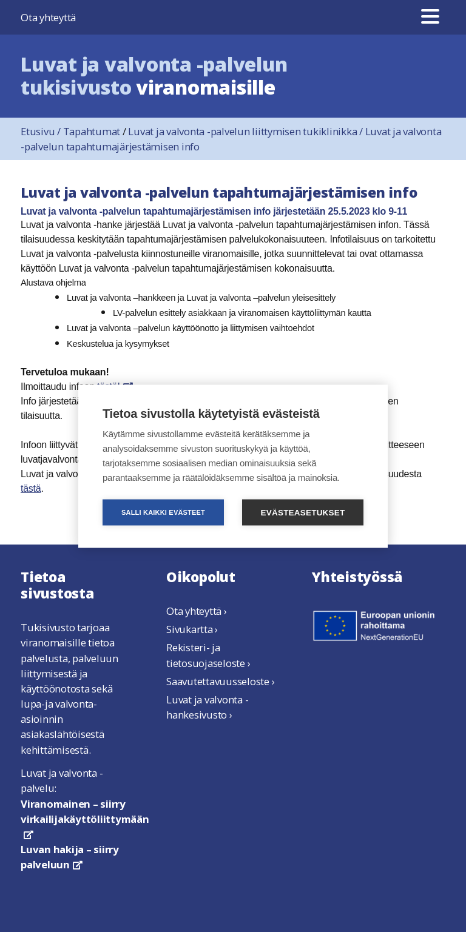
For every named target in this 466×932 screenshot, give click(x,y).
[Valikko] (430, 17)
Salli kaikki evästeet (163, 511)
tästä (31, 488)
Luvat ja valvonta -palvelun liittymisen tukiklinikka (246, 131)
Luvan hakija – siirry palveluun (70, 856)
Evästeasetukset (303, 512)
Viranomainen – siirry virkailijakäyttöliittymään (85, 818)
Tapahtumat (92, 131)
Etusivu (42, 131)
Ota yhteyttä (48, 17)
